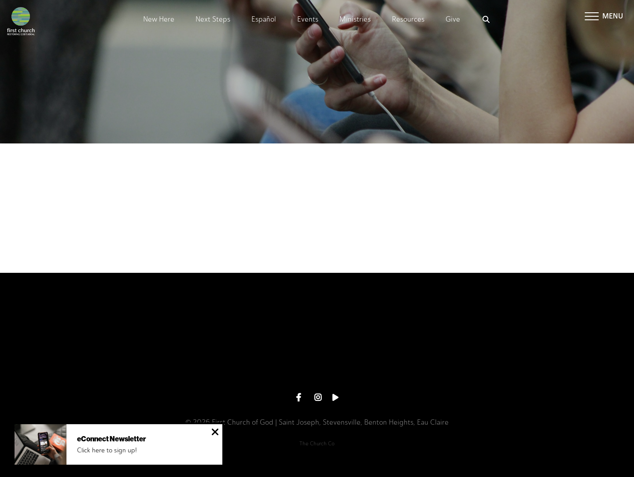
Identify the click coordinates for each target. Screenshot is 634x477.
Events (307, 19)
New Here (158, 19)
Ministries (355, 19)
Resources (408, 19)
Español (263, 19)
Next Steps (212, 19)
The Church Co (317, 443)
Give (453, 19)
